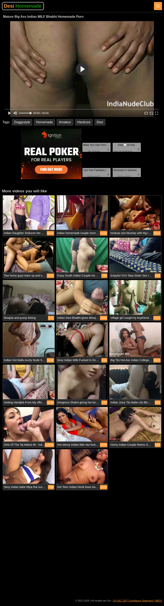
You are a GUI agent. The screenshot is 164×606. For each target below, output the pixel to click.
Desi (23, 6)
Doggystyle (22, 122)
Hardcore (83, 122)
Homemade (44, 122)
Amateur (65, 122)
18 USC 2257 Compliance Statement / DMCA (137, 600)
